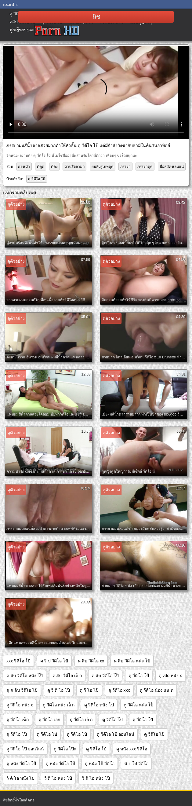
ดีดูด (40, 166)
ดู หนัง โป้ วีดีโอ (99, 763)
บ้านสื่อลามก (74, 166)
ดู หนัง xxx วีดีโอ (131, 748)
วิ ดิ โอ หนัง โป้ (58, 778)
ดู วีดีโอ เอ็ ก (81, 719)
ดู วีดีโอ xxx (119, 690)
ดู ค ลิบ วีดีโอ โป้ (22, 690)
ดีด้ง (54, 166)
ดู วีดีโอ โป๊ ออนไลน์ (25, 748)
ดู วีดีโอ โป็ (16, 734)
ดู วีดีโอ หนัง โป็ (138, 704)
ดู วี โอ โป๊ (89, 690)
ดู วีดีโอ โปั (142, 719)
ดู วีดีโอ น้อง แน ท (157, 690)
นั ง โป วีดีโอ (136, 763)
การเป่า (24, 166)
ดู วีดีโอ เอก (49, 719)
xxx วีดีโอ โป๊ (18, 660)
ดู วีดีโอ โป (112, 719)
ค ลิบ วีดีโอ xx (91, 660)
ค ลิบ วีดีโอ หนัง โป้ (132, 660)
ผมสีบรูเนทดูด (103, 166)
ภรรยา (125, 166)
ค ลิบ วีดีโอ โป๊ (105, 675)
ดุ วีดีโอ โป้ (36, 179)
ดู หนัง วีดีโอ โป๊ (60, 763)
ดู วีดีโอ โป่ (47, 734)
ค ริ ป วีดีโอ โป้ (54, 660)
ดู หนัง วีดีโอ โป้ (21, 763)
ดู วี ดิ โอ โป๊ (58, 690)
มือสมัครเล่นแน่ (172, 166)
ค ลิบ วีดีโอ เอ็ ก (67, 675)
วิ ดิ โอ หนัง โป (20, 778)
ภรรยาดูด (145, 166)
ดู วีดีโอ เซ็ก (17, 719)
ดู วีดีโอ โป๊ (154, 734)
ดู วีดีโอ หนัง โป (99, 704)
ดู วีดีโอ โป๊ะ (65, 748)
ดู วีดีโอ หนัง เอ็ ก (59, 704)
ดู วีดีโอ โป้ (77, 734)
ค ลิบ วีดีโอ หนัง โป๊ (24, 675)
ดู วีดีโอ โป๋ (96, 748)
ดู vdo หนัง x (170, 675)
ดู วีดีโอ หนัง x (19, 704)
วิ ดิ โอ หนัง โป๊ (96, 778)
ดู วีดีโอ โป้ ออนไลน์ (115, 734)
